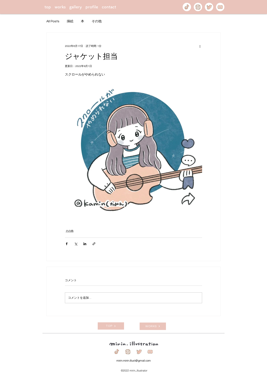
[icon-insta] (198, 7)
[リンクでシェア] (94, 244)
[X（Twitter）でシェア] (76, 244)
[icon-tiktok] (187, 7)
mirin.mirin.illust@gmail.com (133, 360)
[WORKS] (153, 326)
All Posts (52, 21)
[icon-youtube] (220, 7)
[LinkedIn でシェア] (85, 244)
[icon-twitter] (209, 7)
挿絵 (70, 21)
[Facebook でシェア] (66, 244)
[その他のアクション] (200, 46)
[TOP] (111, 326)
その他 (97, 21)
